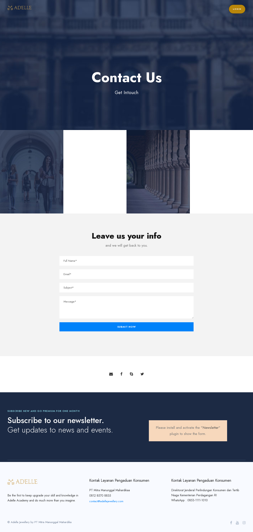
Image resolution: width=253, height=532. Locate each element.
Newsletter (211, 427)
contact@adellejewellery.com (106, 501)
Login (237, 8)
